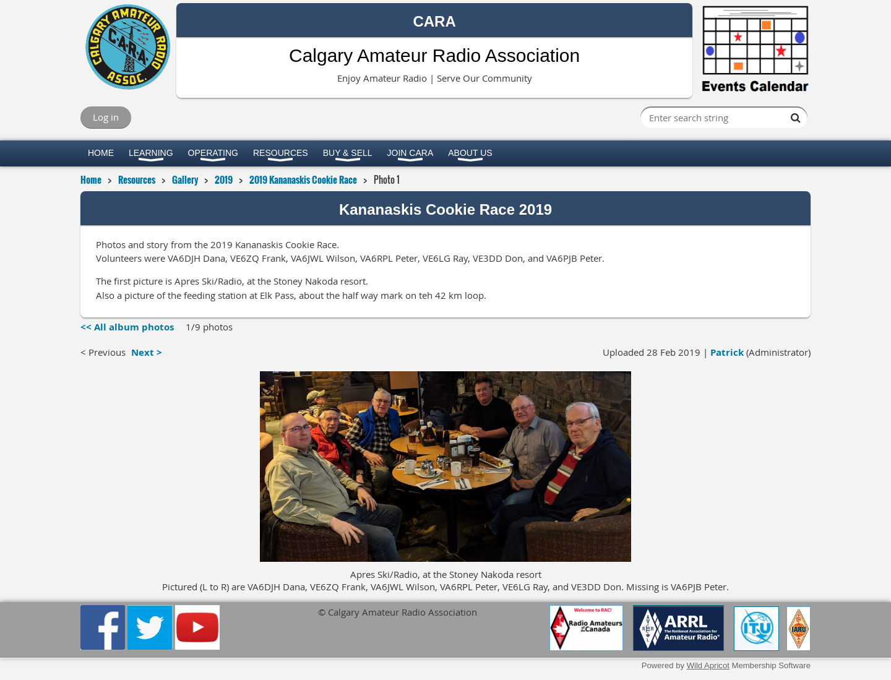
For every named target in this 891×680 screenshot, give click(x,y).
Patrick (727, 352)
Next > (146, 352)
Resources (136, 179)
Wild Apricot (708, 665)
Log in (106, 117)
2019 (224, 179)
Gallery (185, 179)
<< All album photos (127, 327)
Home (90, 179)
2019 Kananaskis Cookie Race (303, 179)
